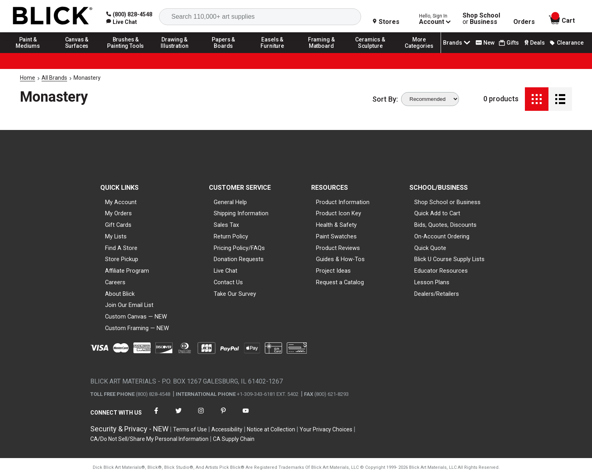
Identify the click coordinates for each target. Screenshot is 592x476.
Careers (115, 282)
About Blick (120, 293)
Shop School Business (481, 18)
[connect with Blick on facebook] (156, 415)
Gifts (509, 42)
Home (27, 78)
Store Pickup (121, 259)
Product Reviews (338, 248)
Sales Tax (226, 224)
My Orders (118, 213)
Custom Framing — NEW (137, 328)
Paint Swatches (336, 236)
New (485, 42)
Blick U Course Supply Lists (449, 259)
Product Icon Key (338, 213)
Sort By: (385, 99)
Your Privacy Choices (326, 429)
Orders (524, 22)
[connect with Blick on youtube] (246, 415)
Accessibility (226, 429)
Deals (534, 42)
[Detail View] (560, 99)
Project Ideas (333, 270)
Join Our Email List (129, 305)
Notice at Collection (271, 429)
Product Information (343, 202)
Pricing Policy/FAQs (239, 248)
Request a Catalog (340, 282)
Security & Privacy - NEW (129, 429)
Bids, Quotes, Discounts (445, 224)
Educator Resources (441, 270)
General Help (230, 202)
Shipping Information (241, 213)
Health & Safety (336, 224)
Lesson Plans (431, 282)
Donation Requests (239, 259)
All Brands (54, 78)
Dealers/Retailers (436, 293)
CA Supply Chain (233, 439)
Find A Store (121, 248)
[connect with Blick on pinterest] (223, 415)
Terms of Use (190, 429)
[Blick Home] (53, 16)
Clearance (566, 42)
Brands (457, 42)
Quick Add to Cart (437, 213)
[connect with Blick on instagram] (201, 415)
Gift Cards (118, 224)
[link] (121, 22)
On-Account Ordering (441, 236)
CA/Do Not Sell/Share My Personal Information (149, 439)
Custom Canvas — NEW (136, 316)
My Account (121, 202)
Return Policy (231, 236)
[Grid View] (536, 99)
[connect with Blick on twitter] (179, 415)
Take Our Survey (235, 293)
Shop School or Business (447, 202)
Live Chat (225, 270)
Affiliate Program (127, 270)
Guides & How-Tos (340, 259)
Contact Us (228, 282)
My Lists (116, 236)
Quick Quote (430, 248)
